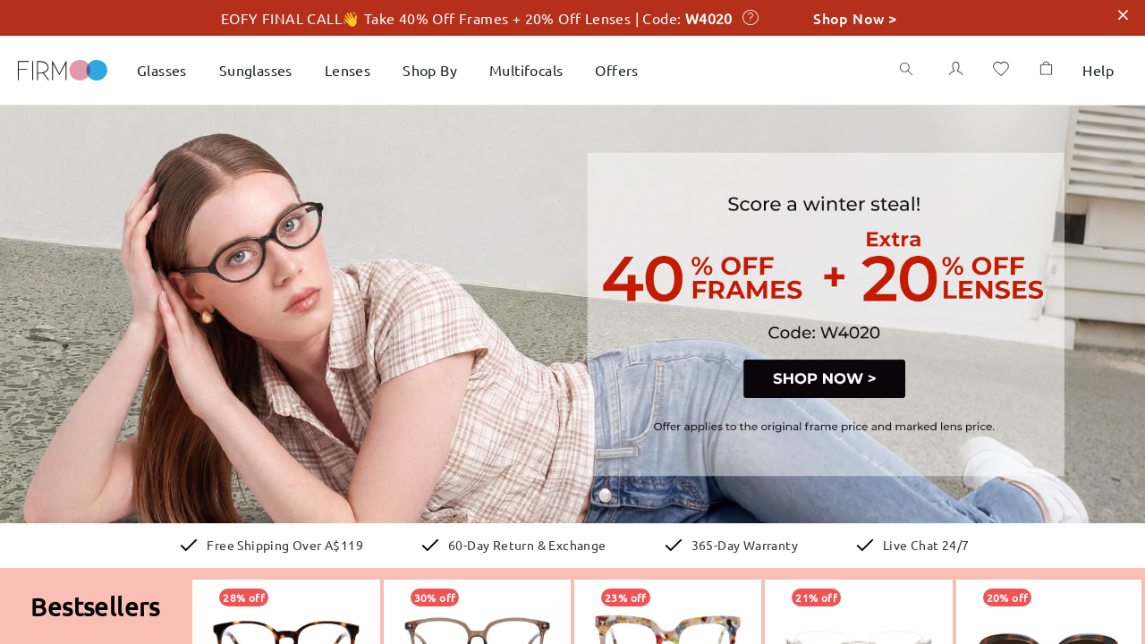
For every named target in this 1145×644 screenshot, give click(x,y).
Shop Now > (855, 17)
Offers (627, 69)
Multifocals (538, 69)
